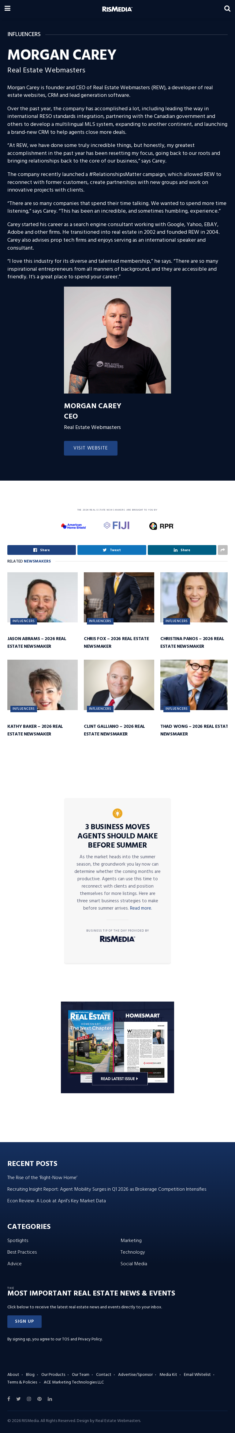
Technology (133, 1252)
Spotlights (17, 1241)
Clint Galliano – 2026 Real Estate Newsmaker (114, 730)
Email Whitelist (197, 1374)
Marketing (131, 1241)
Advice (14, 1264)
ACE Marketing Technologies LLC (74, 1382)
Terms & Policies (22, 1382)
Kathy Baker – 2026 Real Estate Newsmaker (35, 730)
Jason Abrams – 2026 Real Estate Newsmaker (36, 642)
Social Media (134, 1264)
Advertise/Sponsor (135, 1374)
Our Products (53, 1374)
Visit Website (90, 448)
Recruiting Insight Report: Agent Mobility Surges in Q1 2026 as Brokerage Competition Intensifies (106, 1189)
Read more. (141, 908)
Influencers (24, 621)
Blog (30, 1374)
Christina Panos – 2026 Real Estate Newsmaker (192, 642)
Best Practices (22, 1252)
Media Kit (168, 1374)
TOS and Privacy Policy (82, 1339)
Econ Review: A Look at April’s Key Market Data (56, 1201)
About (13, 1374)
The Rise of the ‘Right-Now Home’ (42, 1178)
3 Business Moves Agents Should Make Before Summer (117, 836)
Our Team (80, 1374)
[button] (24, 1321)
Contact (103, 1374)
